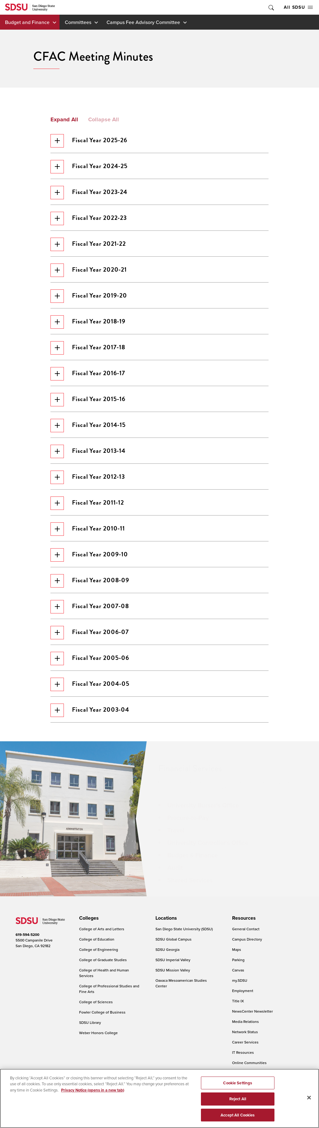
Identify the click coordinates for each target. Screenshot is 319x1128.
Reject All (237, 1104)
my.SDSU (239, 980)
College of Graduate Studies (103, 959)
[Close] (309, 1102)
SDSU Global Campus (173, 939)
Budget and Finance (27, 22)
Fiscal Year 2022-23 (88, 218)
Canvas (238, 970)
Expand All (64, 119)
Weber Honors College (98, 1032)
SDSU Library (90, 1022)
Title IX (238, 1001)
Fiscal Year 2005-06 (89, 658)
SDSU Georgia (167, 949)
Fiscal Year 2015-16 (88, 399)
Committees (78, 22)
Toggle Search (271, 7)
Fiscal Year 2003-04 (89, 710)
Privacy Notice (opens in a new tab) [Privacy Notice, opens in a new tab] (92, 1095)
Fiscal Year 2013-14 (88, 451)
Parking (238, 959)
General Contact (245, 929)
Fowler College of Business (102, 1012)
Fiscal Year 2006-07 (89, 632)
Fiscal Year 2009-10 (89, 555)
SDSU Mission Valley (172, 970)
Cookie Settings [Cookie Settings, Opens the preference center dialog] (237, 1088)
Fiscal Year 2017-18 (87, 348)
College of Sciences (96, 1002)
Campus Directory (247, 939)
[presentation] (88, 918)
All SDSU (298, 7)
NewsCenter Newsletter (252, 1011)
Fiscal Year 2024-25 (89, 166)
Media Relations (245, 1021)
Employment (242, 990)
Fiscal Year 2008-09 (89, 581)
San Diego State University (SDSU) (184, 929)
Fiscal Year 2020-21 (88, 270)
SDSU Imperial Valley (172, 959)
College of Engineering (98, 949)
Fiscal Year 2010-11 (87, 529)
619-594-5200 (27, 934)
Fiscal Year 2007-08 (89, 606)
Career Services (245, 1042)
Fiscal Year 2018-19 (88, 322)
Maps (236, 949)
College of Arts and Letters (101, 929)
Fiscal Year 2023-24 (88, 192)
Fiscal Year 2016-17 (87, 373)
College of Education (96, 939)
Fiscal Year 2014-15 (88, 425)
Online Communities (249, 1062)
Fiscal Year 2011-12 (87, 503)
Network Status (245, 1031)
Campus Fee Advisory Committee (143, 22)
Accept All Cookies (238, 1120)
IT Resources (243, 1052)
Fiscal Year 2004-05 (90, 684)
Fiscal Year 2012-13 (87, 477)
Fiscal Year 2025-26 (88, 141)
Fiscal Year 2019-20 (88, 296)
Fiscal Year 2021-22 (88, 244)
